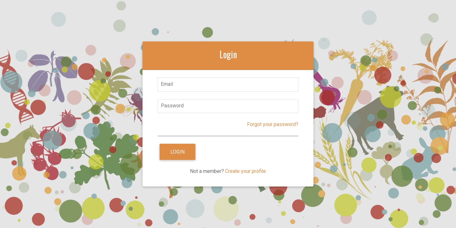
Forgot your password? (272, 124)
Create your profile (245, 171)
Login (177, 152)
